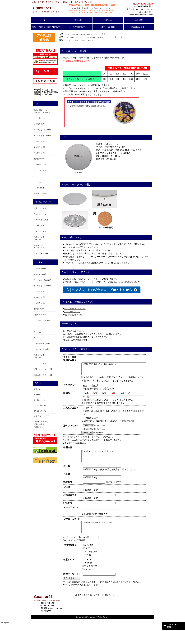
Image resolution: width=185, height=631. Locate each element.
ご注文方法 (77, 20)
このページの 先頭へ (172, 625)
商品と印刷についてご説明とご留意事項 (42, 111)
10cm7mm (91, 37)
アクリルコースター (42, 220)
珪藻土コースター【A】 (43, 369)
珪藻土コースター (41, 208)
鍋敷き (90, 40)
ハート (83, 40)
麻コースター (39, 225)
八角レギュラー (40, 164)
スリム (100, 37)
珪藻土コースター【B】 (43, 375)
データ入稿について (77, 27)
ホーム (46, 20)
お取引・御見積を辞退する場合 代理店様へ (41, 424)
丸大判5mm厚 (39, 141)
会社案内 (77, 602)
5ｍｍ (82, 34)
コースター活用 (40, 400)
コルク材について (41, 118)
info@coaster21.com (78, 445)
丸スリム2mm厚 (40, 268)
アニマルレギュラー (42, 170)
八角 (76, 40)
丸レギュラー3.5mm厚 (43, 130)
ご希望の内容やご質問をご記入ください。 (117, 533)
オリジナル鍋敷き (41, 193)
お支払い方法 (108, 20)
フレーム (108, 37)
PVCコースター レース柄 (40, 238)
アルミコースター (41, 214)
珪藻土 (121, 37)
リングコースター (41, 231)
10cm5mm (80, 37)
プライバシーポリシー (43, 416)
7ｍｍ (89, 34)
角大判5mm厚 (39, 147)
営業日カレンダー (139, 27)
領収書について (40, 411)
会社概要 (139, 20)
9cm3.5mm (69, 37)
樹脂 (103, 34)
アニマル (68, 40)
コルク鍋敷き (39, 188)
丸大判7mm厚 (39, 153)
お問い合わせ (109, 602)
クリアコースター (41, 254)
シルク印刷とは (40, 405)
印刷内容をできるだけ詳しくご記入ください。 (117, 369)
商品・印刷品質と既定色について (46, 27)
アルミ (96, 34)
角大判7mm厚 (39, 159)
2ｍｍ (67, 34)
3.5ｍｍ (75, 34)
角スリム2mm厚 (40, 274)
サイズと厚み (39, 124)
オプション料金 (108, 27)
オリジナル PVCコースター (40, 246)
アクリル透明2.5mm (42, 343)
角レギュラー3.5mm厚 (43, 136)
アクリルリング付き (42, 349)
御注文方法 (38, 389)
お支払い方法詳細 (127, 423)
